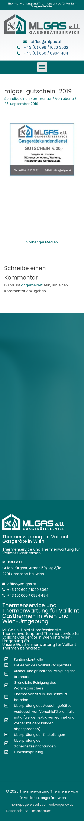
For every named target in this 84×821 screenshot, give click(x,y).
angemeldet (32, 285)
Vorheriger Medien (42, 242)
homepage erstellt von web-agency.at (42, 804)
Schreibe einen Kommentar (28, 98)
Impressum (42, 810)
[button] (42, 67)
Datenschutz (17, 810)
